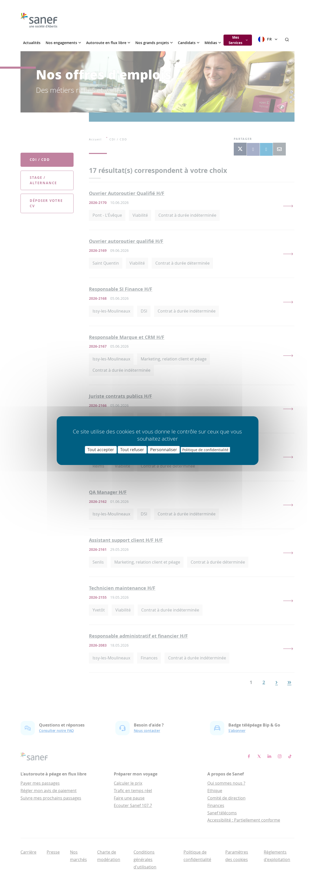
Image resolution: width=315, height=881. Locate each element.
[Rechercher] (286, 39)
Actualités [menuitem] (31, 42)
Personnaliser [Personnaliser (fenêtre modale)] (163, 449)
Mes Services (238, 40)
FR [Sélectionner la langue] (267, 39)
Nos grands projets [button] (154, 42)
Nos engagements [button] (63, 42)
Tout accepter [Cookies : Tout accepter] (100, 449)
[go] (39, 20)
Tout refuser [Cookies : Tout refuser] (132, 449)
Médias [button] (213, 42)
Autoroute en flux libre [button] (108, 42)
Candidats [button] (188, 42)
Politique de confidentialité (205, 449)
